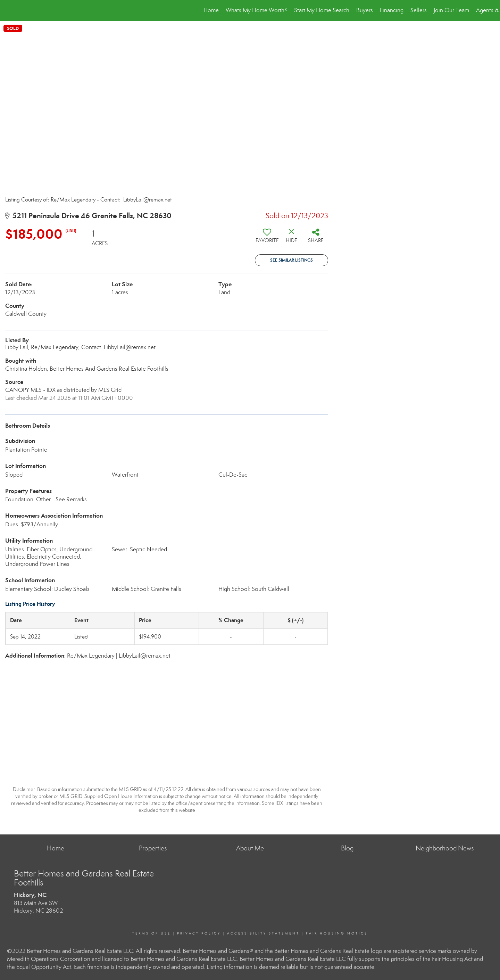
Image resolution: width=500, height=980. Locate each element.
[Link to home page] (8, 10)
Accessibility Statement (263, 933)
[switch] (267, 238)
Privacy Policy (199, 933)
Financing (391, 10)
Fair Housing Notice (337, 933)
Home (211, 10)
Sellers (418, 10)
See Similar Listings (291, 260)
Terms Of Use (151, 933)
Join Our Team (451, 10)
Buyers (364, 10)
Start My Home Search (321, 10)
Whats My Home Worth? (256, 10)
